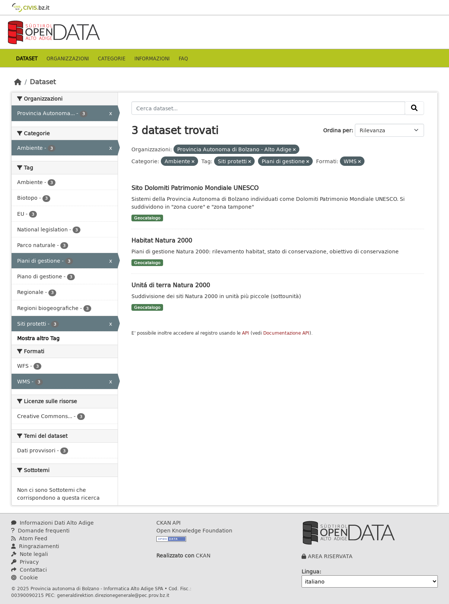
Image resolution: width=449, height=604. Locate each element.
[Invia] (414, 108)
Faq (183, 58)
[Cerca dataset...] (268, 108)
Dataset (27, 58)
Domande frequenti (40, 530)
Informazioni (152, 58)
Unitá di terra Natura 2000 (170, 285)
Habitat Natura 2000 (161, 240)
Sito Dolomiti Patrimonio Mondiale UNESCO (195, 187)
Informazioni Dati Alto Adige (52, 522)
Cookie (24, 577)
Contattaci (29, 569)
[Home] (18, 81)
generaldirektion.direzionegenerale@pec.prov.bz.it (113, 595)
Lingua (310, 571)
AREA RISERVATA (330, 556)
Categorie (111, 58)
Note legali (29, 554)
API (245, 332)
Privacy (25, 562)
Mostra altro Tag (38, 338)
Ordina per (337, 130)
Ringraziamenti (35, 546)
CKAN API (168, 522)
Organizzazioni (68, 58)
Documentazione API (286, 332)
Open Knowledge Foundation (194, 530)
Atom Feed (29, 538)
